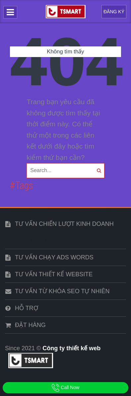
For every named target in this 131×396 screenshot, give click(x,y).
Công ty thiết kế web (71, 348)
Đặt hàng (30, 325)
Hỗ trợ (26, 308)
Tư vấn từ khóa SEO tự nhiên (62, 291)
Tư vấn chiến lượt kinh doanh (64, 224)
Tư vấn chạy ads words (54, 257)
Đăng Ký (113, 11)
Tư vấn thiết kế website (54, 274)
